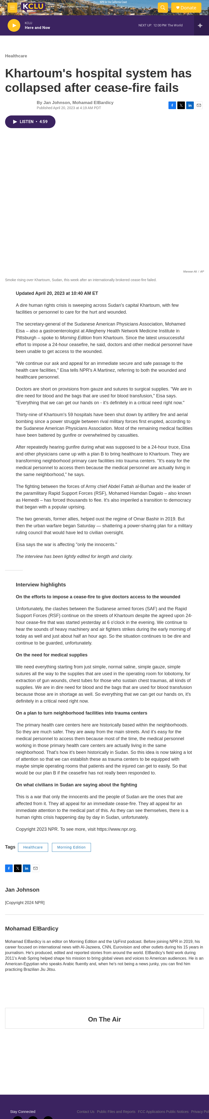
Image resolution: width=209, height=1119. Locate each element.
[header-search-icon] (163, 8)
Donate (188, 7)
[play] (14, 25)
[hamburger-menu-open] (12, 8)
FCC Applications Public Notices (163, 1112)
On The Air (104, 1019)
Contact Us (85, 1112)
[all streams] (201, 25)
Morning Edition (71, 847)
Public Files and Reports (116, 1112)
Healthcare (16, 56)
